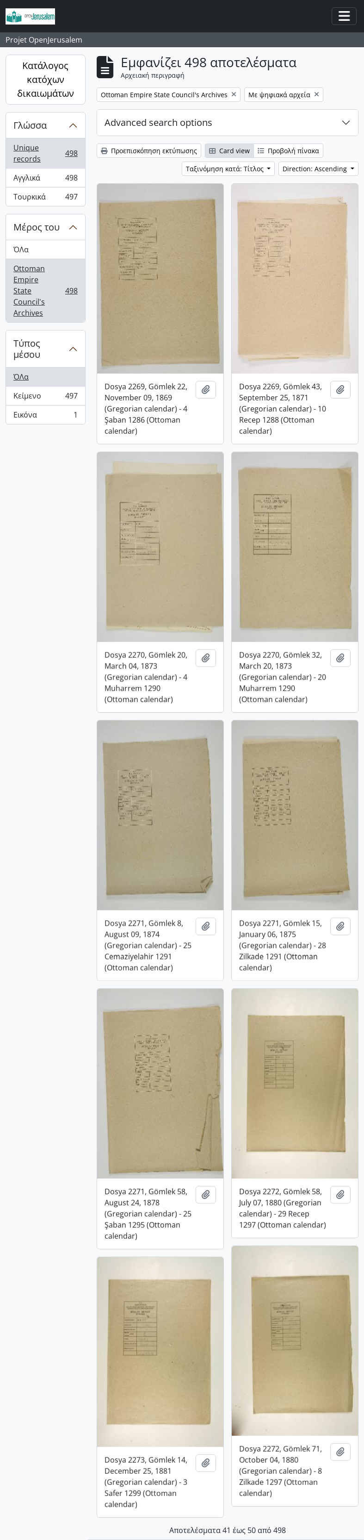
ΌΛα (21, 249)
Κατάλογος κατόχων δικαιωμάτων (45, 79)
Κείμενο (47, 397)
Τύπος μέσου (26, 349)
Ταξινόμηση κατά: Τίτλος (225, 168)
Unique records (47, 153)
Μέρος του (36, 227)
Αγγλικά (47, 179)
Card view (229, 150)
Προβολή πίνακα (288, 150)
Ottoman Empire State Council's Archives (47, 290)
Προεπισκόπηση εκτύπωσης (149, 150)
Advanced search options (158, 122)
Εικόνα (45, 416)
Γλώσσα (30, 125)
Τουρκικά (47, 198)
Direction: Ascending (316, 168)
